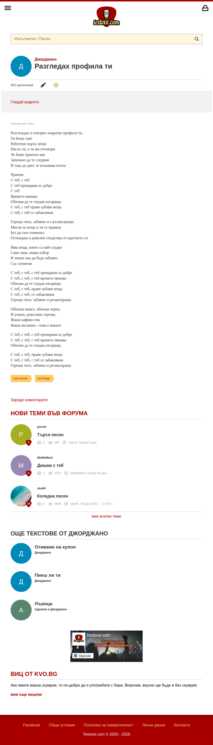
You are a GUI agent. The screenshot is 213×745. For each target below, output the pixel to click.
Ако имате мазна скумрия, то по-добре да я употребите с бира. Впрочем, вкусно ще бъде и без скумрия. (104, 685)
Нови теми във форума (49, 413)
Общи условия (62, 725)
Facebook (31, 725)
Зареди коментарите (29, 400)
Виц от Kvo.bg (34, 674)
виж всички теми (106, 516)
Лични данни (153, 725)
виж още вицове (26, 694)
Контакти (182, 725)
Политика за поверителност (108, 725)
